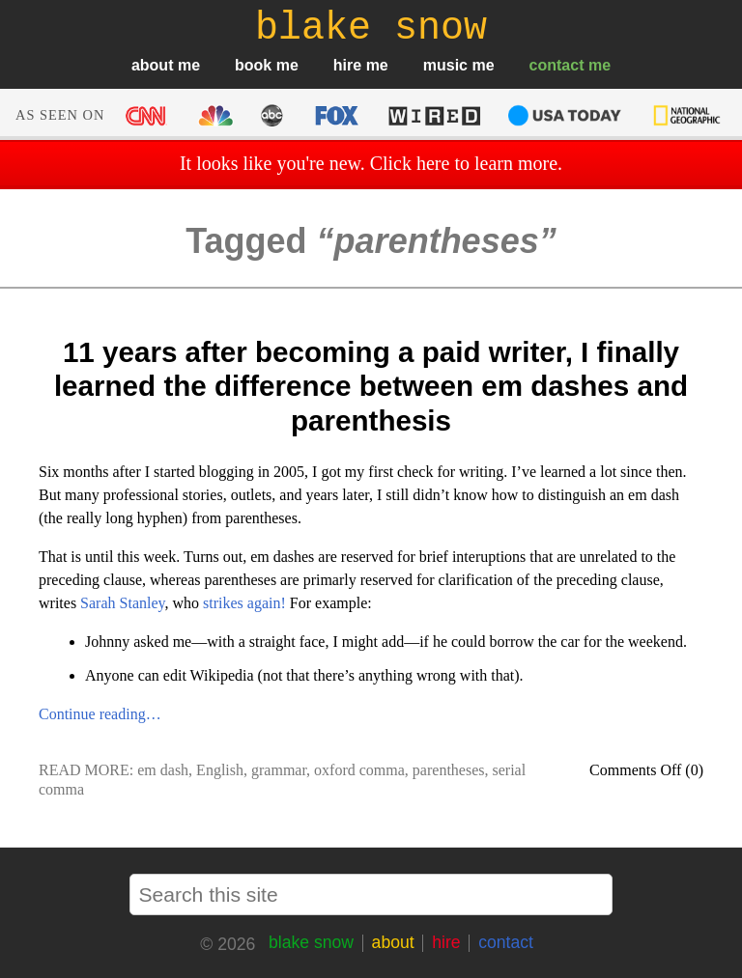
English (219, 770)
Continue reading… (100, 714)
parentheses (449, 770)
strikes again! (244, 603)
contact (557, 65)
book (253, 65)
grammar (278, 770)
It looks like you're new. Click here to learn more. (371, 163)
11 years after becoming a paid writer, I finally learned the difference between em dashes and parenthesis (371, 386)
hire (347, 65)
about (152, 65)
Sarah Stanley (122, 603)
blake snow (311, 942)
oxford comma (359, 770)
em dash (162, 770)
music (445, 65)
